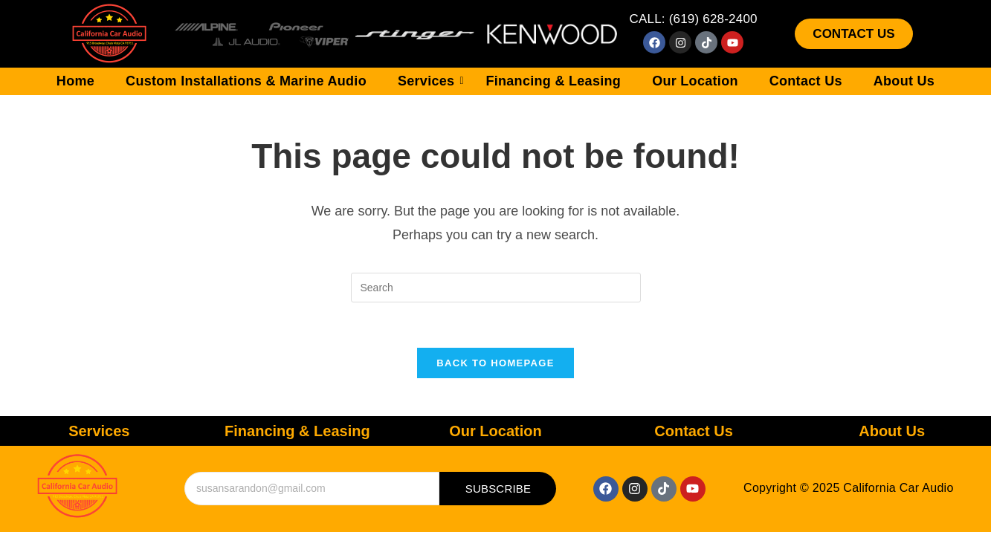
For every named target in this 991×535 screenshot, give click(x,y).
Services (431, 81)
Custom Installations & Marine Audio (246, 81)
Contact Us (805, 81)
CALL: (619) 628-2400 (693, 19)
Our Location (695, 81)
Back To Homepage (495, 363)
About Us (904, 81)
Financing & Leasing (553, 81)
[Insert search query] (496, 287)
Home (75, 81)
